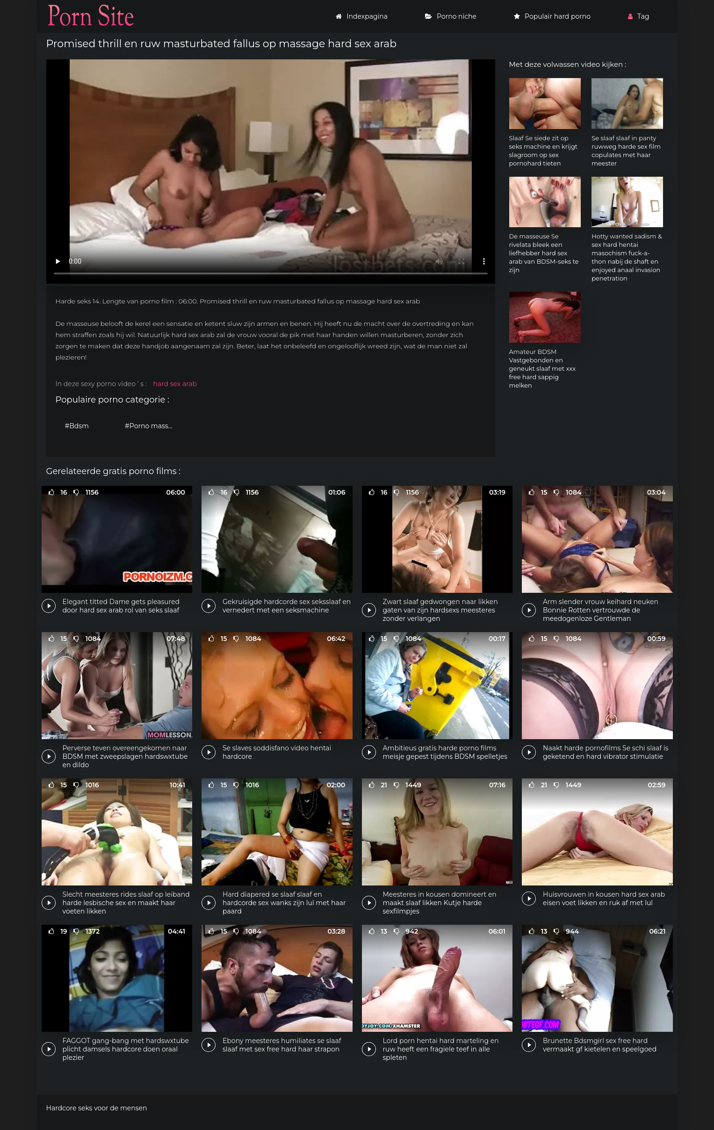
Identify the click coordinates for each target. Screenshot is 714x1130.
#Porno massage (152, 426)
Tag (638, 16)
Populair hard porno (552, 16)
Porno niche (450, 16)
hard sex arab (175, 384)
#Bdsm (77, 426)
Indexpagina (362, 16)
